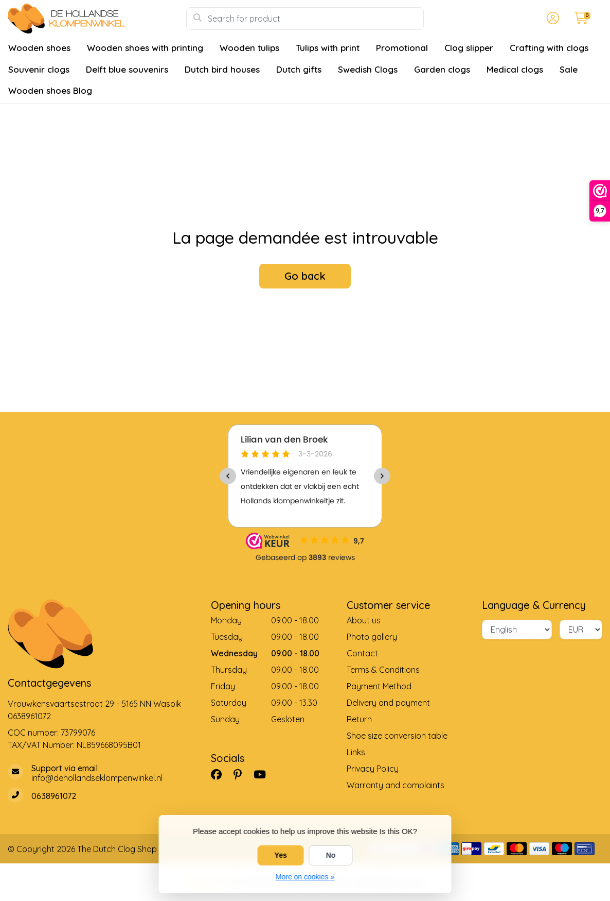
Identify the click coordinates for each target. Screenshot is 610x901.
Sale (569, 69)
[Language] (517, 629)
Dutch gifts (298, 69)
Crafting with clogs (549, 47)
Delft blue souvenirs (127, 69)
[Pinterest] (242, 774)
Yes (281, 855)
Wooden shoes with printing (145, 47)
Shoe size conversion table (397, 735)
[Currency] (581, 629)
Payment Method (379, 686)
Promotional (402, 47)
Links (356, 752)
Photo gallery (372, 637)
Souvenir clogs (38, 69)
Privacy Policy (373, 768)
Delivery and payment (388, 703)
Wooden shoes (39, 47)
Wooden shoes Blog (50, 90)
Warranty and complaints (395, 785)
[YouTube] (264, 774)
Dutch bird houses (222, 69)
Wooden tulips (249, 47)
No (331, 855)
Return (359, 719)
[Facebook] (220, 774)
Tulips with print (328, 47)
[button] (551, 18)
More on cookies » (305, 877)
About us (364, 620)
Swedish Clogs (368, 69)
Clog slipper (468, 47)
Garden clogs (442, 69)
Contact (362, 653)
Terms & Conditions (383, 670)
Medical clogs (515, 69)
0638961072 (29, 716)
